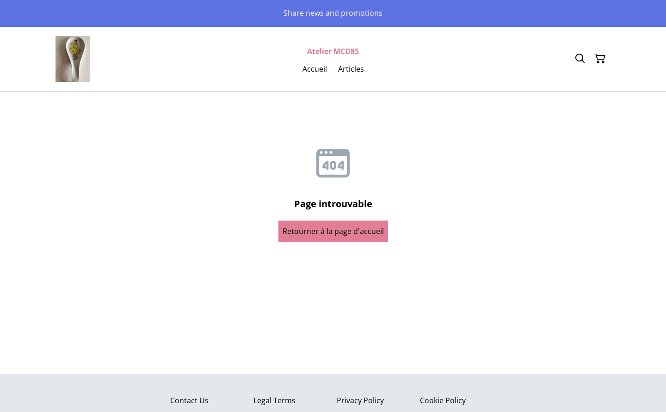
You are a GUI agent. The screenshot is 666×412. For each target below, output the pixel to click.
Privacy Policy (360, 400)
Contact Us (189, 400)
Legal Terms (274, 400)
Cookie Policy (443, 400)
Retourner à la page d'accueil (333, 231)
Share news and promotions (333, 13)
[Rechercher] (580, 59)
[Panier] (600, 59)
